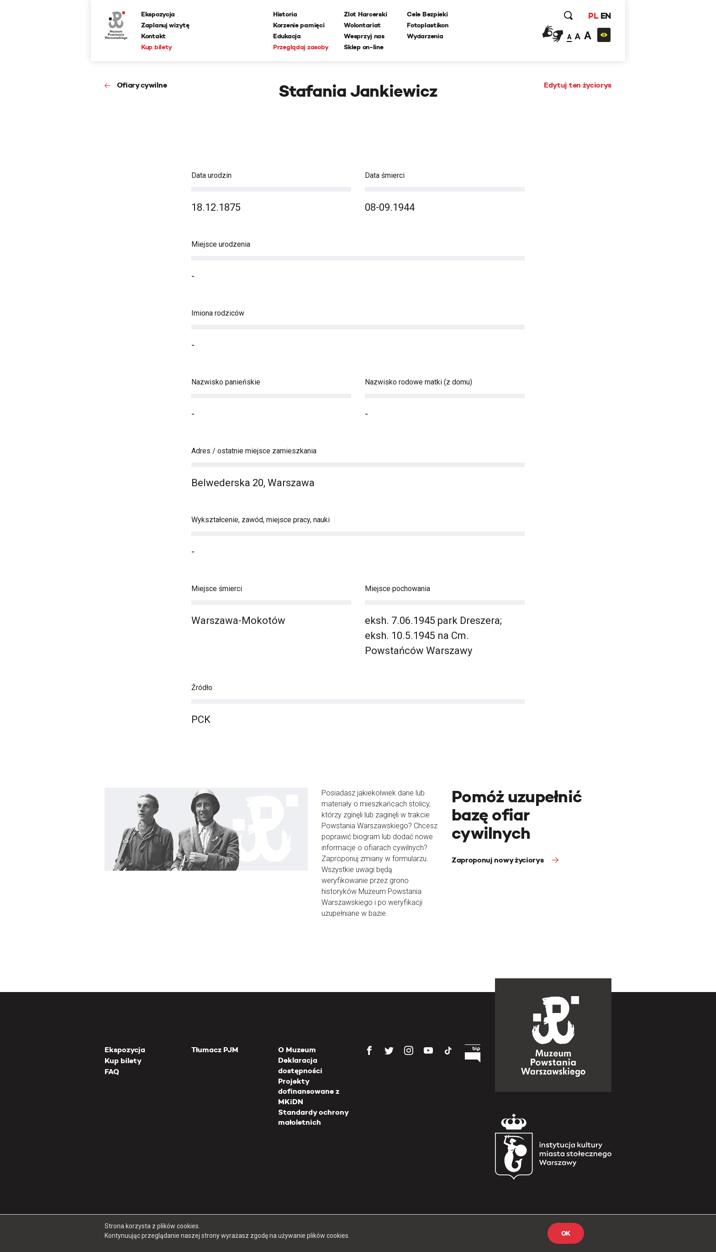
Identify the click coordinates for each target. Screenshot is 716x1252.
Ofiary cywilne (142, 85)
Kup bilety (156, 47)
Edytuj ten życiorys (577, 85)
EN (605, 15)
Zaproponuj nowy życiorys (498, 860)
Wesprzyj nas (364, 36)
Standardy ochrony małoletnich (313, 1117)
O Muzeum (297, 1050)
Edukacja (287, 36)
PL (593, 15)
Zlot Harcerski (365, 14)
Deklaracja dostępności (300, 1065)
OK (565, 1233)
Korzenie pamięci (299, 25)
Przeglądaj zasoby (300, 47)
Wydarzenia (425, 36)
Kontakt (153, 36)
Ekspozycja (158, 14)
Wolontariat (362, 25)
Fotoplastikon (427, 25)
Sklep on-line (363, 47)
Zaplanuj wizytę (165, 25)
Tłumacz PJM (214, 1050)
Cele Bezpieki (427, 14)
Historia (285, 14)
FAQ (112, 1071)
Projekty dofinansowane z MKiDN (308, 1091)
